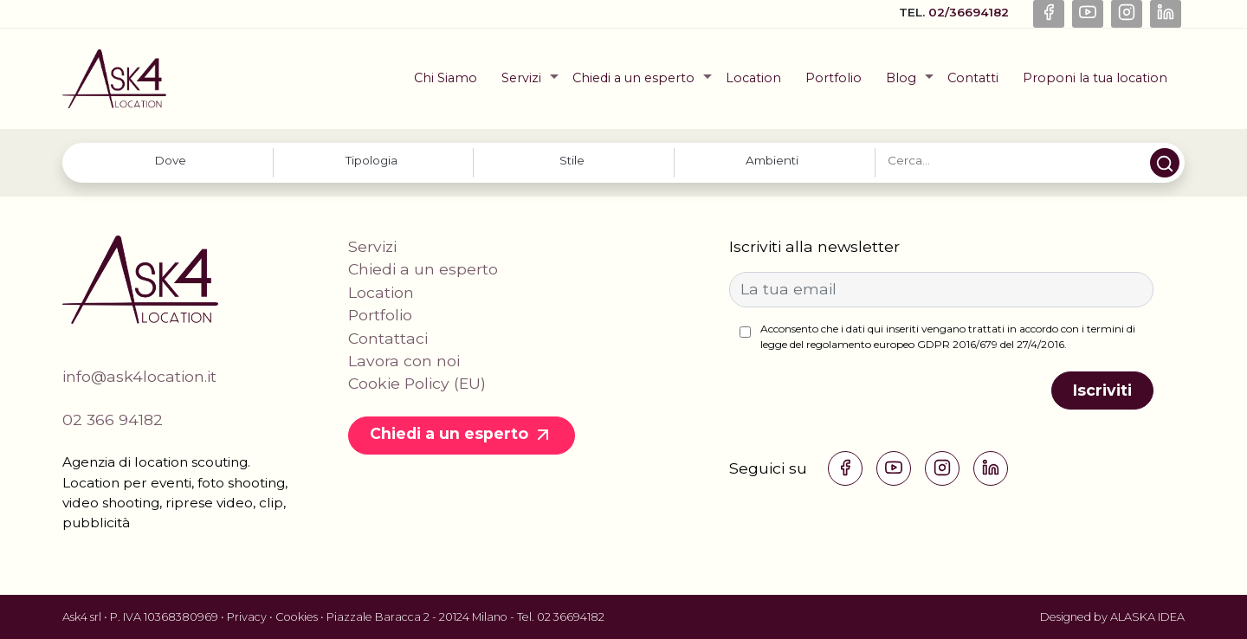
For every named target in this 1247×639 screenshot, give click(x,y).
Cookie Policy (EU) (417, 383)
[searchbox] (170, 160)
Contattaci (388, 338)
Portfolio (833, 78)
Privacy (247, 616)
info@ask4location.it (139, 376)
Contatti (972, 78)
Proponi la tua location (1095, 78)
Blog (901, 78)
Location (753, 78)
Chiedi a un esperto (633, 78)
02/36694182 (970, 12)
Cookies (296, 616)
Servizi (521, 78)
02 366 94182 (112, 419)
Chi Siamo (445, 78)
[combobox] (173, 162)
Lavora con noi (404, 361)
